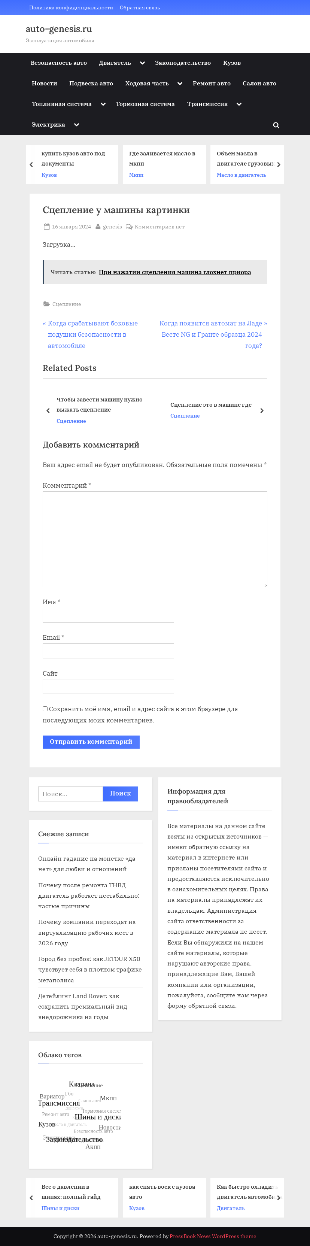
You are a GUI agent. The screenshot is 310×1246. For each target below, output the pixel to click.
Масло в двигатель (243, 174)
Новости (44, 83)
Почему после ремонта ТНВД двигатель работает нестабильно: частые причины (89, 895)
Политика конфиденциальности (71, 7)
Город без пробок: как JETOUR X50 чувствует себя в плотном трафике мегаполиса (90, 969)
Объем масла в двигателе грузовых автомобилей (248, 159)
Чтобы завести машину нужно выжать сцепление (100, 404)
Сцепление (66, 303)
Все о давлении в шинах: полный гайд (73, 1191)
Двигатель (115, 62)
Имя (52, 602)
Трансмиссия (207, 103)
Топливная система (62, 103)
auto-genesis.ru (59, 28)
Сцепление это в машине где (211, 404)
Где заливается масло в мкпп (164, 158)
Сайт (50, 673)
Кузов (232, 62)
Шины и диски (62, 1207)
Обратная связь (140, 7)
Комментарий (67, 485)
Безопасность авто (59, 62)
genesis (112, 226)
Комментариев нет (160, 226)
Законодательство (183, 62)
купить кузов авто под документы (75, 158)
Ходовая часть (147, 83)
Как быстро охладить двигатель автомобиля (252, 1191)
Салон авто (259, 83)
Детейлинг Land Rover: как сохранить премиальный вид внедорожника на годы (82, 1006)
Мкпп (138, 174)
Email (53, 637)
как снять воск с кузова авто (164, 1191)
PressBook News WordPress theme (213, 1236)
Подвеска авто (91, 83)
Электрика (48, 124)
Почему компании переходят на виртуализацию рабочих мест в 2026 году (87, 932)
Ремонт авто (212, 83)
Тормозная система (145, 103)
